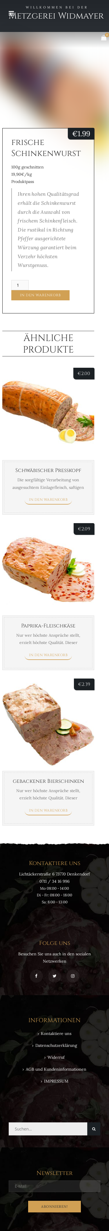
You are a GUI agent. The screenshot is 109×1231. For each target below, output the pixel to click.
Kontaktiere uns (56, 1033)
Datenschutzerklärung (56, 1045)
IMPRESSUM (56, 1081)
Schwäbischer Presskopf (48, 470)
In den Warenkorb (40, 295)
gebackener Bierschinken (48, 781)
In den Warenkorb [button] (48, 499)
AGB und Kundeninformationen (56, 1069)
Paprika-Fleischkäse (48, 625)
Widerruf (56, 1057)
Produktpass (22, 181)
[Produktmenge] (20, 285)
